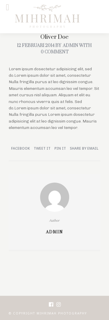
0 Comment (55, 52)
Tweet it (42, 148)
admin (70, 45)
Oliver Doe (54, 37)
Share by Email (84, 148)
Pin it (60, 148)
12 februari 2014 (35, 45)
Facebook (20, 148)
